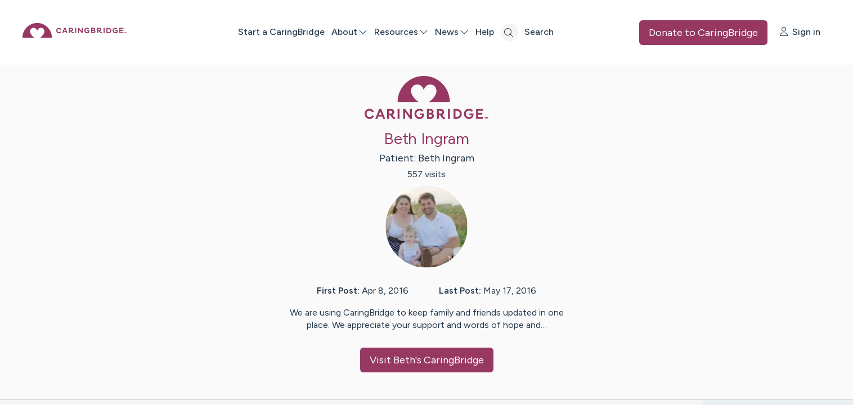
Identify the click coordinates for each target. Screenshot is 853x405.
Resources (439, 31)
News (489, 31)
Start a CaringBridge (319, 31)
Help (522, 31)
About (387, 31)
